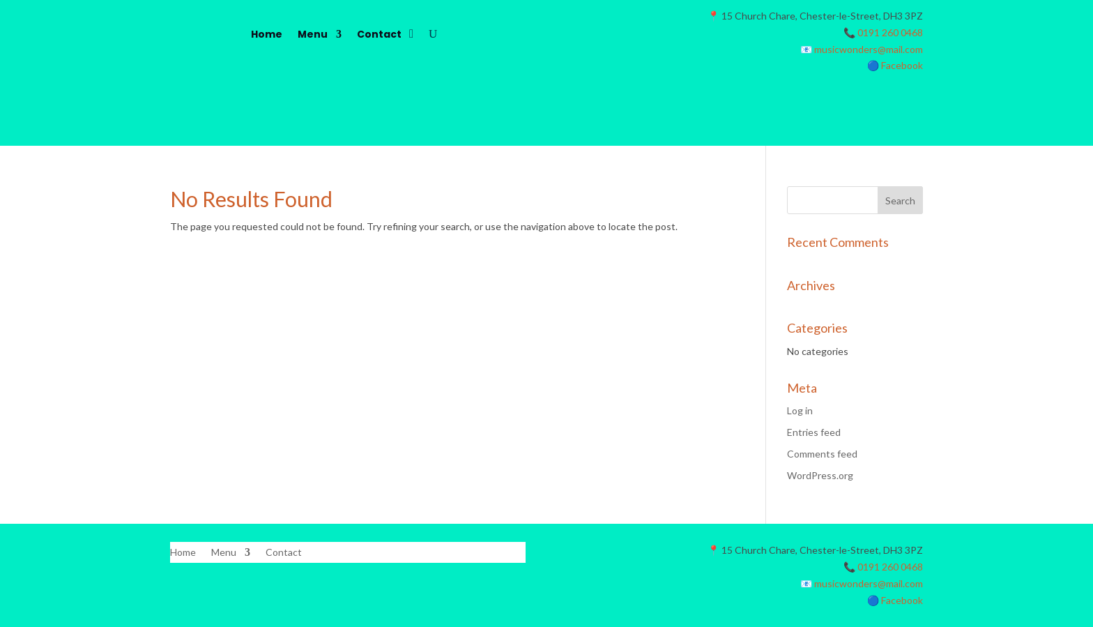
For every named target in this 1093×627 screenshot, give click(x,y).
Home (266, 34)
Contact (379, 34)
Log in (800, 410)
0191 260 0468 (890, 32)
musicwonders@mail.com (868, 49)
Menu (313, 34)
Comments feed (822, 454)
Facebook (902, 65)
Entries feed (814, 432)
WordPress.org (820, 475)
